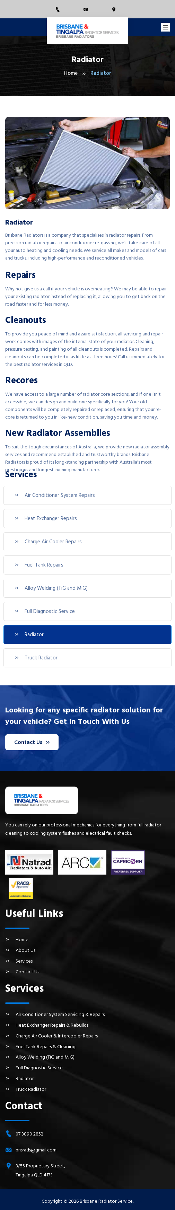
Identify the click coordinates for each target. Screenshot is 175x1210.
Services (19, 960)
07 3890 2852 (29, 1131)
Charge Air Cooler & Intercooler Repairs (51, 1034)
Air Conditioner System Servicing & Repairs (54, 1013)
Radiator (29, 634)
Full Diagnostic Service (44, 611)
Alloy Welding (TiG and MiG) (51, 588)
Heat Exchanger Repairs (45, 518)
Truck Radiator (36, 658)
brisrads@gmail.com (36, 1147)
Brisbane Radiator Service (106, 1198)
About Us (20, 950)
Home (71, 73)
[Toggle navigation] (165, 27)
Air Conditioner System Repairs (54, 495)
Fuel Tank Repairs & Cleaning (39, 1045)
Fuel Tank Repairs (38, 565)
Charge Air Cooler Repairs (48, 542)
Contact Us (31, 742)
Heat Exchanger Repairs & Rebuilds (46, 1024)
